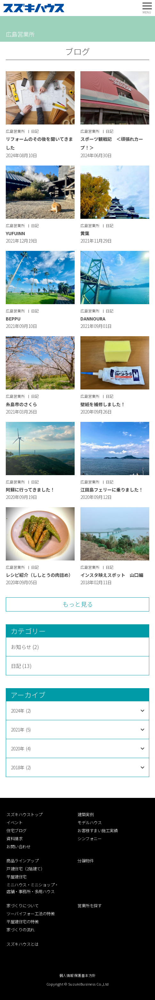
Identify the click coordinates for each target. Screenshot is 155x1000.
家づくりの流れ (20, 930)
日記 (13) (21, 666)
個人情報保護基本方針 (77, 975)
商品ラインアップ (22, 861)
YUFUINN (15, 233)
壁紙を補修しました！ (102, 404)
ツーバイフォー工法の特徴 (30, 913)
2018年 (21, 767)
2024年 (21, 710)
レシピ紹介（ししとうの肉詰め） (39, 575)
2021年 (21, 729)
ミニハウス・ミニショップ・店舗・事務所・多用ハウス (32, 888)
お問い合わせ (18, 846)
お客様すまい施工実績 (98, 830)
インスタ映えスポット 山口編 (111, 575)
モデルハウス (90, 822)
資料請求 (14, 838)
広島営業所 (15, 131)
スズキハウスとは (22, 944)
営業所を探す (90, 905)
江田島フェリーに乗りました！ (111, 489)
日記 (35, 131)
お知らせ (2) (25, 647)
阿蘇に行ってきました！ (30, 489)
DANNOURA (92, 318)
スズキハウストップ (24, 814)
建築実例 (86, 814)
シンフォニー (90, 838)
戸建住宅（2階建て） (25, 869)
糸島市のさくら (21, 404)
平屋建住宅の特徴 (22, 922)
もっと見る (77, 604)
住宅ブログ (16, 830)
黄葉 (84, 233)
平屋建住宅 (16, 877)
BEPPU (13, 318)
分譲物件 (86, 861)
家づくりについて (22, 905)
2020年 (21, 748)
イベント (14, 822)
